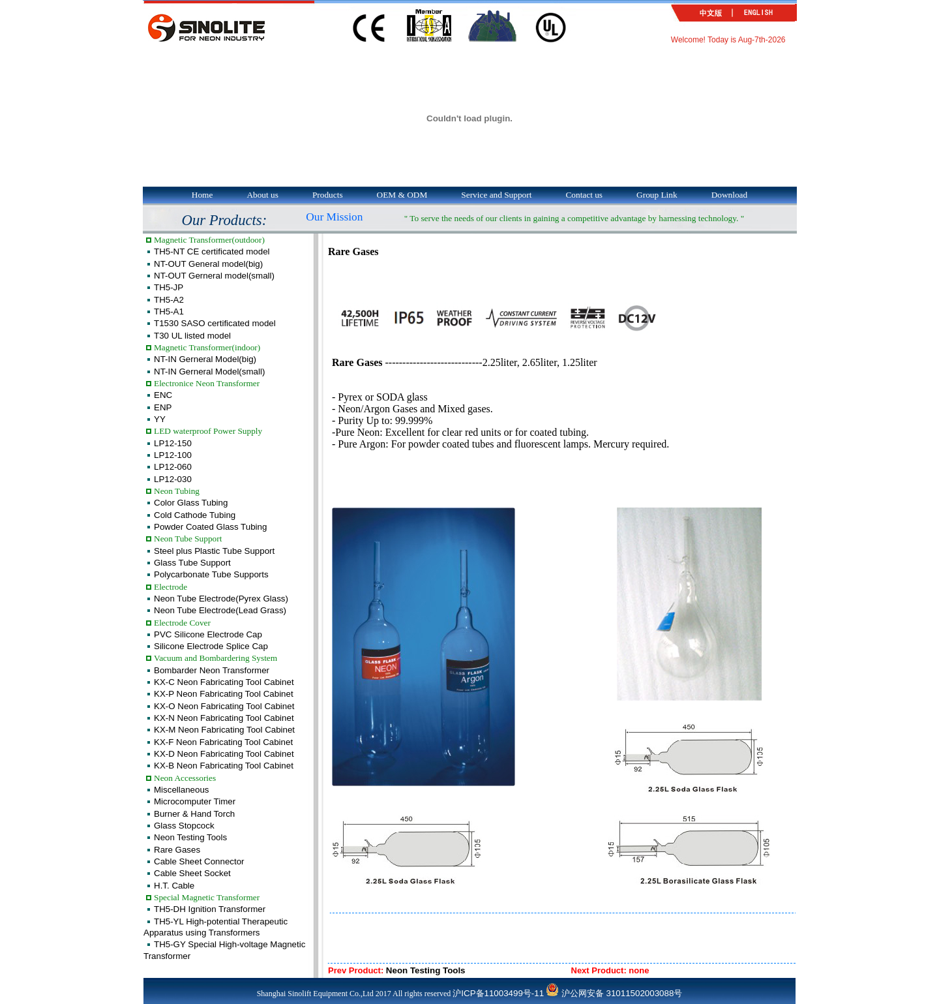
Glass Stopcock (184, 825)
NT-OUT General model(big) (208, 264)
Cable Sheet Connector (199, 861)
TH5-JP (168, 287)
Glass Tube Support (192, 563)
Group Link (657, 195)
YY (160, 419)
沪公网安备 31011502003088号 (614, 993)
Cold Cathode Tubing (194, 515)
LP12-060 (173, 467)
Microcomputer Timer (194, 801)
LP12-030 (173, 479)
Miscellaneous (181, 790)
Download (729, 195)
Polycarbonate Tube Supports (211, 574)
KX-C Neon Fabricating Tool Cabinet (224, 682)
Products (327, 195)
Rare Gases (177, 850)
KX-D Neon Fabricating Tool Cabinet (224, 754)
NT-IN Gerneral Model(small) (209, 371)
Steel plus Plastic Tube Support (214, 551)
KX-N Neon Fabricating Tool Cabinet (224, 718)
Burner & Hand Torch (194, 814)
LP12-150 (173, 443)
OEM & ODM (402, 195)
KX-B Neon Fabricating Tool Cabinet (223, 765)
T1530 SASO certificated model (215, 323)
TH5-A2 (169, 300)
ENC (163, 395)
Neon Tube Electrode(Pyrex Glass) (221, 598)
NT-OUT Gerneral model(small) (214, 276)
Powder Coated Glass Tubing (210, 527)
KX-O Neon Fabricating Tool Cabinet (224, 706)
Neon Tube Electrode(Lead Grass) (220, 610)
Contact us (584, 195)
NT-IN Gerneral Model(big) (205, 359)
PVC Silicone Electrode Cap (208, 634)
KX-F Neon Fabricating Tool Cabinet (223, 742)
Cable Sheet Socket (192, 873)
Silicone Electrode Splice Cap (211, 646)
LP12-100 (173, 455)
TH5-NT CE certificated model (212, 251)
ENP (162, 407)
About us (262, 195)
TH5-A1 (169, 311)
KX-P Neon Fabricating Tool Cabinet (223, 694)
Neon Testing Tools (190, 837)
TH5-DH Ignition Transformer (209, 909)
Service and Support (496, 195)
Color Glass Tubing (191, 503)
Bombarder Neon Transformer (211, 670)
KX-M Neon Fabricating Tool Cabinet (224, 730)
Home (202, 195)
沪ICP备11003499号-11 (498, 993)
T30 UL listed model (192, 336)
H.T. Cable (174, 885)
